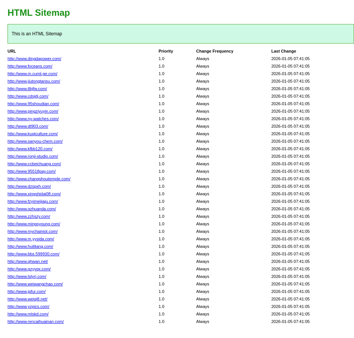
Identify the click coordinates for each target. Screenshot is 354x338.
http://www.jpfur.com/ (26, 291)
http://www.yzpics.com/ (28, 306)
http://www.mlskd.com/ (28, 314)
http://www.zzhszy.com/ (29, 216)
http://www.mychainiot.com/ (32, 231)
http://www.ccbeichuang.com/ (34, 163)
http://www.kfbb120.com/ (30, 148)
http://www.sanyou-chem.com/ (35, 141)
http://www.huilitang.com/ (30, 246)
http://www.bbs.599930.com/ (33, 254)
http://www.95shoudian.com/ (33, 103)
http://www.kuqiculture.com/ (33, 133)
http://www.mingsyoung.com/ (34, 224)
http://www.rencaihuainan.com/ (36, 321)
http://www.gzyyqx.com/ (29, 269)
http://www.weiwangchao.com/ (35, 284)
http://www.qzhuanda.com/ (32, 209)
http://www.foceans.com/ (30, 66)
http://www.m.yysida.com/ (31, 239)
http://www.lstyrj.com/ (27, 276)
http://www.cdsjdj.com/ (28, 96)
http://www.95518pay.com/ (32, 171)
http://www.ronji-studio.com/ (33, 156)
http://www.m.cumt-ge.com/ (32, 73)
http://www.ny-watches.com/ (33, 118)
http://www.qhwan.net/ (28, 261)
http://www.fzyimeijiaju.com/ (33, 201)
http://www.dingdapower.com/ (34, 58)
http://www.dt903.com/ (28, 126)
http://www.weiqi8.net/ (27, 299)
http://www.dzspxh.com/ (29, 186)
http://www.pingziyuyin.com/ (33, 111)
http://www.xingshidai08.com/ (34, 194)
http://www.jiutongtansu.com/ (34, 81)
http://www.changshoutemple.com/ (39, 179)
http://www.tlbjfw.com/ (27, 88)
